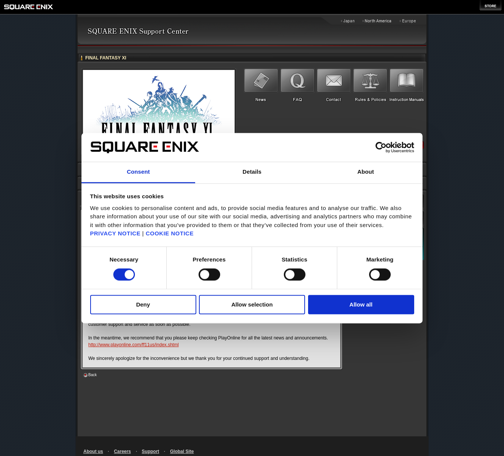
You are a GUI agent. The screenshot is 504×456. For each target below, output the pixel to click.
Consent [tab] (138, 172)
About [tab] (365, 172)
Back (92, 375)
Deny (143, 305)
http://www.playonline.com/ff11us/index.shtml (133, 344)
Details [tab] (252, 172)
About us (93, 451)
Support (150, 451)
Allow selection (251, 305)
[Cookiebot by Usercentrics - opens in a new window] (381, 147)
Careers (122, 451)
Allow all (361, 305)
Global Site (182, 451)
